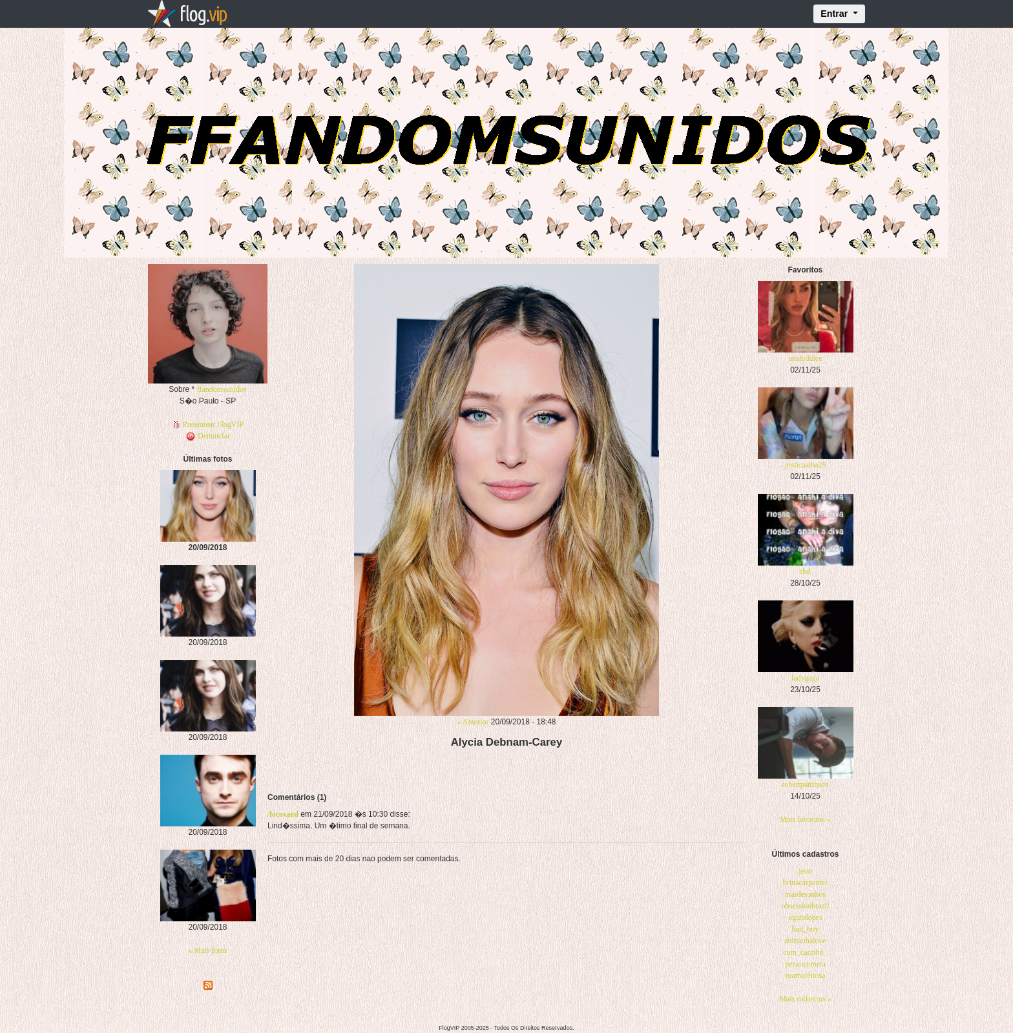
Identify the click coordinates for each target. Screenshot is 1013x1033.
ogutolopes (805, 917)
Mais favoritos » (805, 819)
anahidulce (805, 358)
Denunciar (207, 435)
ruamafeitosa (806, 975)
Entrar (835, 13)
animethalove (805, 940)
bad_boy (805, 929)
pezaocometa (805, 963)
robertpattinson (805, 784)
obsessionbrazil (806, 905)
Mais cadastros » (805, 998)
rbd (805, 571)
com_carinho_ (805, 952)
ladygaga (805, 677)
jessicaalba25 (805, 464)
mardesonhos (805, 894)
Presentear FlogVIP (208, 424)
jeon (805, 870)
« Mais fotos (208, 950)
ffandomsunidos (222, 389)
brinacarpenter (805, 882)
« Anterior (472, 721)
